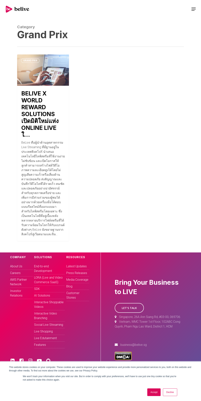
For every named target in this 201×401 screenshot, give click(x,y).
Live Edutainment (45, 338)
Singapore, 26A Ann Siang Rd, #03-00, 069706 (149, 317)
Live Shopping (43, 331)
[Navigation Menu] (193, 9)
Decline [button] (170, 392)
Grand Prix (30, 60)
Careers (15, 273)
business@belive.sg (133, 345)
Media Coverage (77, 279)
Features (40, 345)
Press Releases (76, 273)
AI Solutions (42, 295)
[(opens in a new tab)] (43, 147)
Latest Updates (76, 266)
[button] (129, 308)
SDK (37, 289)
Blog (69, 286)
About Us (16, 266)
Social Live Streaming (48, 325)
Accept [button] (154, 392)
